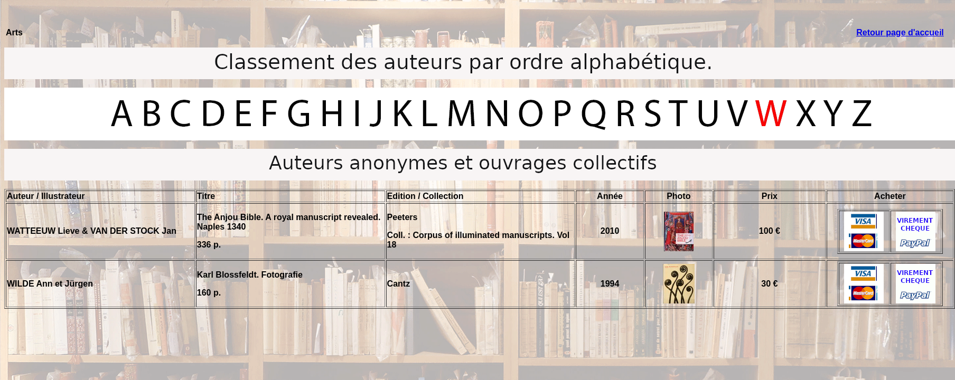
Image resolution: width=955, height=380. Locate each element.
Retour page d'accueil (900, 32)
